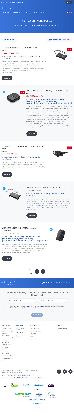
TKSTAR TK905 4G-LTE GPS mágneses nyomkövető (47, 90)
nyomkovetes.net (8, 9)
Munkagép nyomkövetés (26, 56)
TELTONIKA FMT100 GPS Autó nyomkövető (19, 47)
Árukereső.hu (37, 407)
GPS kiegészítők (20, 332)
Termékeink (16, 12)
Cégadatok (33, 333)
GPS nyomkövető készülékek (20, 329)
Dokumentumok (34, 339)
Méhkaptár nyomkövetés (44, 103)
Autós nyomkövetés (6, 328)
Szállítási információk (35, 331)
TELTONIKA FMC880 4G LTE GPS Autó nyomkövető (47, 187)
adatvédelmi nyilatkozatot (34, 306)
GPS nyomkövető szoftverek (20, 336)
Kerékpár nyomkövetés (5, 334)
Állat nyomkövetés (6, 345)
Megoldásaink (5, 12)
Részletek (7, 78)
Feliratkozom (37, 315)
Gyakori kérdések (34, 328)
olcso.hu (37, 389)
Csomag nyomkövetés (7, 338)
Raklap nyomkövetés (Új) (7, 359)
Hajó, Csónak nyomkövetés (63, 103)
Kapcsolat (42, 12)
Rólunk (32, 336)
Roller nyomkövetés (6, 356)
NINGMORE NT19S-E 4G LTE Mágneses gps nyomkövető (19, 229)
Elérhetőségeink (62, 328)
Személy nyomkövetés (43, 101)
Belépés (69, 2)
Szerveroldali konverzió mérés (37, 400)
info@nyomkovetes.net (17, 2)
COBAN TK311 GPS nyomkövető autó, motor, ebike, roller (22, 147)
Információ (27, 12)
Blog (35, 12)
